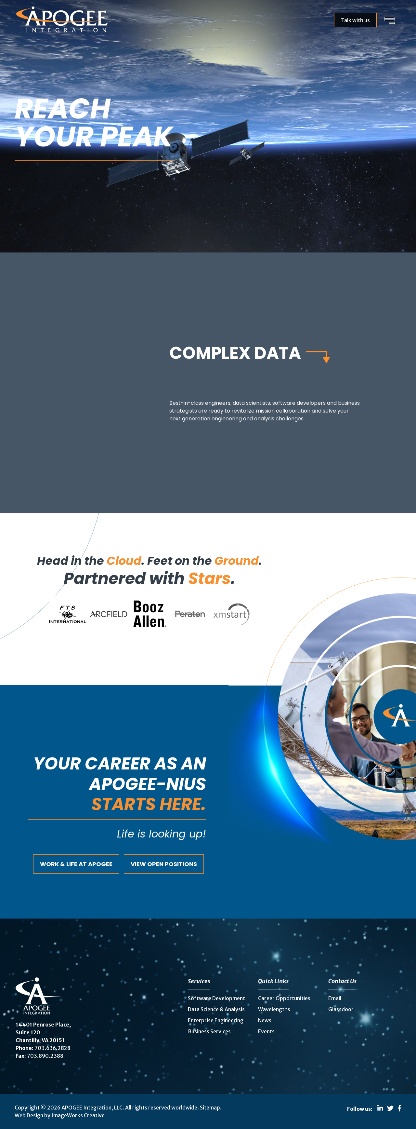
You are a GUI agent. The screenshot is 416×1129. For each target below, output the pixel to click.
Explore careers (53, 183)
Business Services (209, 1031)
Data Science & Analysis (216, 1009)
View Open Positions (164, 864)
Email (334, 998)
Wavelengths (274, 1009)
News (264, 1020)
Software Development (216, 998)
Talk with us (355, 20)
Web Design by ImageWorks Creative (60, 1115)
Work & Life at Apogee (76, 864)
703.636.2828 (52, 1048)
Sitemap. (211, 1107)
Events (266, 1031)
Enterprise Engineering (215, 1020)
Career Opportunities (284, 998)
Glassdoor (341, 1009)
